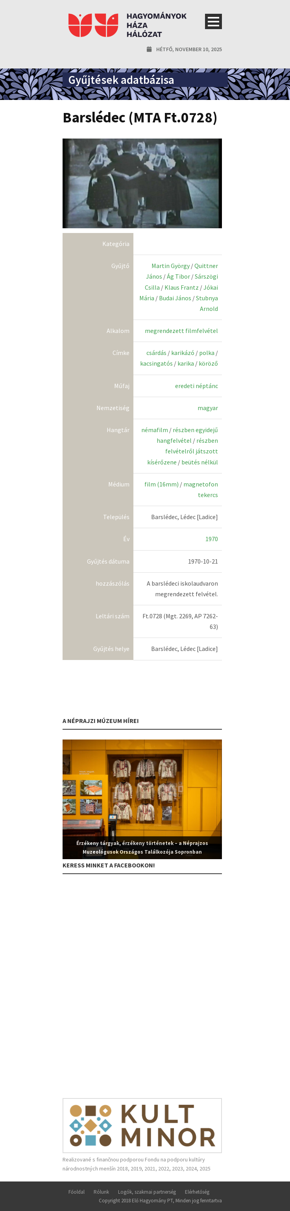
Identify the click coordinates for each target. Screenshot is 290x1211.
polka (206, 353)
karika (185, 363)
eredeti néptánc (196, 386)
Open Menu (213, 21)
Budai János (175, 298)
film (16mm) (161, 484)
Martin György (170, 266)
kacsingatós (156, 363)
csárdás (156, 353)
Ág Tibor (178, 276)
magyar (208, 408)
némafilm (154, 430)
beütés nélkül (199, 462)
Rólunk (101, 1192)
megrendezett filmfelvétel (181, 331)
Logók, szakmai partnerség (147, 1192)
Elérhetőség (197, 1192)
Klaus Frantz (181, 287)
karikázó (182, 353)
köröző (208, 363)
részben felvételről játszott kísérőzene (182, 451)
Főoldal (76, 1192)
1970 (211, 539)
